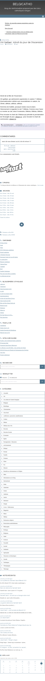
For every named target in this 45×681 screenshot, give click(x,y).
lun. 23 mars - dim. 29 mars (7, 195)
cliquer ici (18, 117)
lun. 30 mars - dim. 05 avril (7, 193)
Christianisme (7, 409)
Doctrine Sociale (8, 432)
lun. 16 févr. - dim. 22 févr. (7, 207)
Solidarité (6, 549)
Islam (5, 484)
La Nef (2, 291)
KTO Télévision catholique (7, 250)
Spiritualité (33, 126)
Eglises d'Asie (3, 243)
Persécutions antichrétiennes (11, 523)
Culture (5, 419)
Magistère (6, 510)
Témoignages (7, 565)
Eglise (10, 126)
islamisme (6, 487)
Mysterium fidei (4, 343)
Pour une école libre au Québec (8, 273)
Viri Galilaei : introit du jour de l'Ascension (21, 42)
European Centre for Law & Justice (9, 257)
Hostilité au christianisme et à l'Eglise (13, 471)
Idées (5, 474)
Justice (5, 497)
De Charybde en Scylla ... (6, 315)
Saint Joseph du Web (5, 300)
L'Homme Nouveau (5, 254)
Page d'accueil (9, 28)
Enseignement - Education (10, 442)
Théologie (6, 569)
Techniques (6, 562)
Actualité (6, 393)
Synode (5, 559)
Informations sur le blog (9, 477)
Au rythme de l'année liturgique (11, 399)
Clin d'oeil (6, 412)
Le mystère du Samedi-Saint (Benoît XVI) (13, 580)
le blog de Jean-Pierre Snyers (7, 298)
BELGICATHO (22, 4)
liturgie (5, 503)
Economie (6, 435)
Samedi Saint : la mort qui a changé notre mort (15, 595)
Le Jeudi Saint (4, 617)
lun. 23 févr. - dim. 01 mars (7, 205)
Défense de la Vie (8, 425)
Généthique (3, 325)
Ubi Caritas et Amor (6, 632)
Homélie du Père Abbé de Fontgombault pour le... (16, 625)
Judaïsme (6, 494)
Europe (5, 451)
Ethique (5, 448)
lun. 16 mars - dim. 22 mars (7, 198)
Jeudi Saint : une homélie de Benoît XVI (12, 610)
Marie (5, 513)
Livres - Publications (9, 507)
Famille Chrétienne (5, 271)
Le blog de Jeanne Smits (6, 293)
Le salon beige (4, 259)
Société (5, 546)
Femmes (6, 458)
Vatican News (3, 264)
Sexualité (6, 543)
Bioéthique (6, 406)
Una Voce (2, 352)
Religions (6, 533)
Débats (5, 422)
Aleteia (2, 312)
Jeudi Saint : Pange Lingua (8, 640)
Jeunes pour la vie (4, 328)
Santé (5, 536)
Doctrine (6, 429)
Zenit (1, 245)
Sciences (6, 539)
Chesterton (3, 286)
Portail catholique (4, 252)
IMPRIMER (8, 44)
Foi (14, 126)
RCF (1, 269)
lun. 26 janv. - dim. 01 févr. (7, 214)
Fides (1, 247)
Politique (6, 530)
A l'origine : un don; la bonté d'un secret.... (13, 647)
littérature (6, 500)
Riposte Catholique (5, 261)
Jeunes (5, 490)
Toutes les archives (5, 217)
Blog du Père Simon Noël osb (7, 303)
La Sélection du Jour (5, 276)
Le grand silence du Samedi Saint (11, 603)
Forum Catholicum (5, 355)
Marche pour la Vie (5, 332)
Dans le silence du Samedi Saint (10, 588)
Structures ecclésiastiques (10, 556)
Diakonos (2, 308)
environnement (7, 445)
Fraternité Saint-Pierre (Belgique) (8, 345)
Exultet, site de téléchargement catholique (10, 340)
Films (5, 461)
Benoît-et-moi (3, 305)
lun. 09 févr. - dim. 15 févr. (7, 210)
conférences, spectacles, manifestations (13, 416)
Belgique (6, 402)
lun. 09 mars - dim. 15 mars (7, 200)
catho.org (2, 284)
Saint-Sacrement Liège (6, 289)
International (7, 481)
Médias (5, 516)
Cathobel (2, 266)
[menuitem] (22, 24)
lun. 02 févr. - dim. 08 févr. (7, 212)
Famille (5, 455)
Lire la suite (40, 185)
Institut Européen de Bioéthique (8, 330)
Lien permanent (7, 125)
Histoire (6, 468)
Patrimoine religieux (22, 126)
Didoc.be (2, 310)
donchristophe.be (4, 296)
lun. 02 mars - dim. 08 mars (7, 203)
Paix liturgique (4, 317)
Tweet (1, 44)
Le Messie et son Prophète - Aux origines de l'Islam (13, 347)
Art (24, 125)
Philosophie (6, 526)
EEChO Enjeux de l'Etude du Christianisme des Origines (14, 350)
